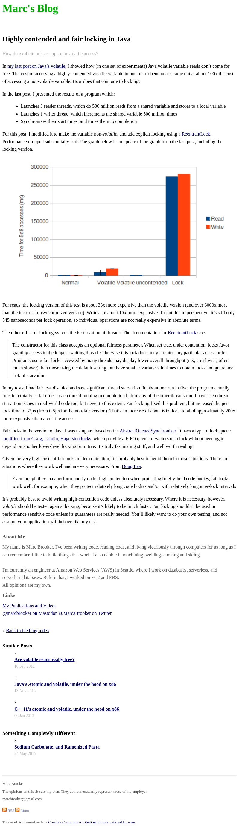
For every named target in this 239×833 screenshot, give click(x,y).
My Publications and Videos (29, 605)
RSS (8, 811)
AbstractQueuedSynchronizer (148, 430)
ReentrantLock (196, 133)
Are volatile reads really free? (44, 659)
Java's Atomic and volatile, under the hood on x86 (65, 684)
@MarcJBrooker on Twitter (85, 613)
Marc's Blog (30, 8)
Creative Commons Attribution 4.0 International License (91, 822)
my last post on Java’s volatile (36, 66)
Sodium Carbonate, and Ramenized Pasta (57, 746)
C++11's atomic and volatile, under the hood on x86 (66, 709)
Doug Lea (131, 466)
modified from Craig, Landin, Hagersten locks (46, 438)
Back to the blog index (27, 630)
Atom (22, 811)
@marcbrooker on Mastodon (29, 613)
